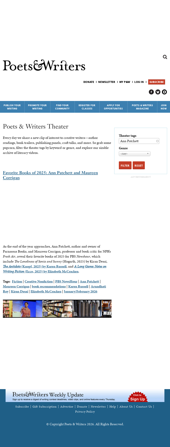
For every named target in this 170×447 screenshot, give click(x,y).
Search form (165, 57)
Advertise (66, 406)
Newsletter (106, 82)
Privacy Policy (85, 411)
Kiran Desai (19, 291)
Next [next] (114, 309)
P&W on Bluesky (158, 92)
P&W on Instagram (164, 92)
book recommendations (49, 286)
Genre (123, 148)
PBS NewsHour (66, 281)
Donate (88, 82)
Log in (139, 82)
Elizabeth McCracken (46, 291)
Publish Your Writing (12, 107)
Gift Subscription (44, 406)
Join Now (164, 107)
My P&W (124, 82)
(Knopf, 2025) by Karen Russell (35, 266)
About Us (126, 406)
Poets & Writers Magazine (142, 107)
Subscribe (156, 82)
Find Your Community (62, 107)
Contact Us (144, 406)
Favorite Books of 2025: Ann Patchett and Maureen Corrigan (50, 175)
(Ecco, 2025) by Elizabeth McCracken (51, 271)
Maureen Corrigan (16, 286)
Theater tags (127, 135)
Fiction (17, 281)
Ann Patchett (89, 281)
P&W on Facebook (151, 92)
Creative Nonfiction (39, 281)
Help (112, 406)
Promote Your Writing (37, 107)
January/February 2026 (80, 291)
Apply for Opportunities (113, 107)
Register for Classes (87, 107)
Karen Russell (78, 286)
